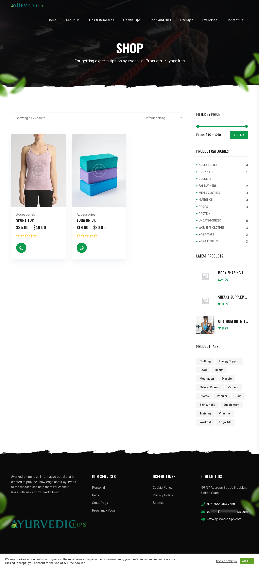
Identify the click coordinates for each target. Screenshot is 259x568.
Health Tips (132, 20)
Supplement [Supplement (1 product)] (231, 404)
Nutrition (206, 199)
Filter (239, 135)
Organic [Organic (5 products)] (233, 387)
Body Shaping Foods (233, 273)
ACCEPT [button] (247, 561)
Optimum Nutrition (233, 321)
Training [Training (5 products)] (205, 413)
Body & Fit (206, 172)
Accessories (25, 214)
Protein (204, 213)
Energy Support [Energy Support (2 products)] (229, 361)
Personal (98, 488)
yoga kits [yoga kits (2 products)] (225, 422)
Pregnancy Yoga (103, 510)
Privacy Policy (163, 495)
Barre (96, 495)
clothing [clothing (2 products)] (205, 361)
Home (52, 20)
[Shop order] (163, 118)
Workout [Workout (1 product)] (205, 422)
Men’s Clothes (209, 192)
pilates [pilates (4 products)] (204, 396)
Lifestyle (186, 20)
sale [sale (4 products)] (238, 396)
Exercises (210, 20)
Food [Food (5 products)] (203, 370)
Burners (205, 178)
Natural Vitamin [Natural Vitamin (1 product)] (210, 387)
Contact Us (234, 20)
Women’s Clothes (212, 227)
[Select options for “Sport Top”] (21, 248)
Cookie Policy (162, 488)
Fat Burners (208, 185)
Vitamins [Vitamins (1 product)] (225, 413)
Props (203, 206)
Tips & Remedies (101, 20)
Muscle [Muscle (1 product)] (227, 378)
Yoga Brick (86, 220)
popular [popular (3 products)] (222, 396)
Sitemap (159, 503)
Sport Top (25, 220)
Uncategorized (210, 220)
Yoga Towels (208, 241)
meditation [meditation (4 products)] (207, 378)
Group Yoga (100, 503)
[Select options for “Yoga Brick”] (82, 248)
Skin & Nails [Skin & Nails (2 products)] (207, 404)
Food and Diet (160, 20)
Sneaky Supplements (233, 297)
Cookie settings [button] (226, 561)
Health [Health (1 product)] (219, 370)
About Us (73, 20)
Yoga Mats (206, 234)
